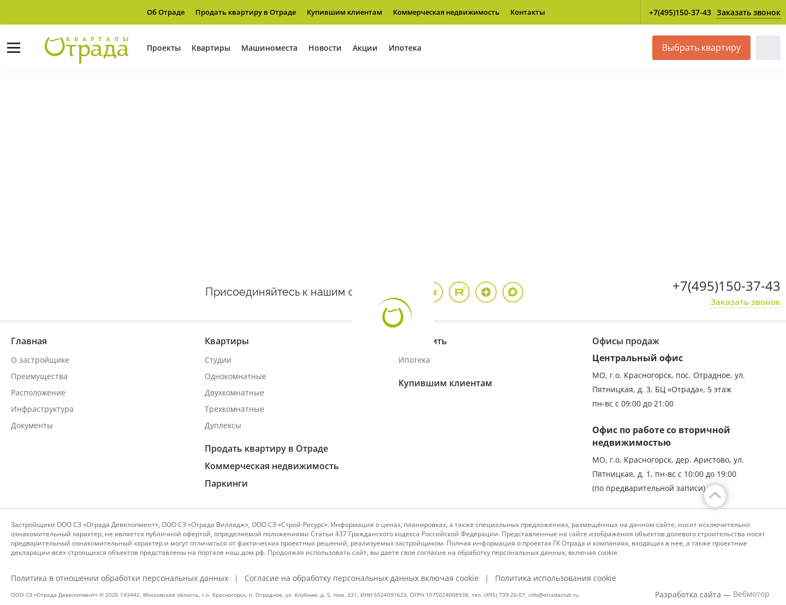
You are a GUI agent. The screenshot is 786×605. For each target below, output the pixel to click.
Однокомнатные (235, 376)
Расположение (38, 392)
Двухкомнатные (234, 392)
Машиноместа (269, 48)
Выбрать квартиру (701, 47)
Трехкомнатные (234, 409)
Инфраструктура (42, 409)
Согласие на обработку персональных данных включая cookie (362, 578)
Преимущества (39, 376)
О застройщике (40, 360)
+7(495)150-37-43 (680, 12)
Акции (365, 48)
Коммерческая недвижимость (446, 12)
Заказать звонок (749, 12)
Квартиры (211, 48)
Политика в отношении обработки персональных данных (119, 578)
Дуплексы (223, 425)
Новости (325, 48)
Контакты (527, 12)
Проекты (164, 48)
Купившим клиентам (344, 12)
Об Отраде (165, 12)
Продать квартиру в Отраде (245, 12)
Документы (32, 425)
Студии (218, 360)
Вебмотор (751, 594)
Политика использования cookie (555, 578)
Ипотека (405, 48)
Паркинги (226, 483)
